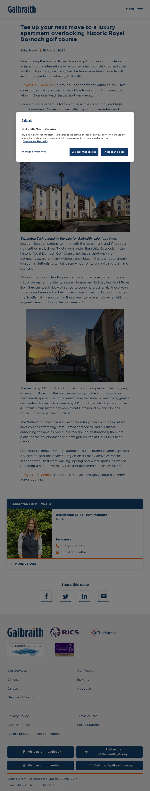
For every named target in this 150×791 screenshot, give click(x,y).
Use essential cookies (84, 152)
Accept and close (114, 152)
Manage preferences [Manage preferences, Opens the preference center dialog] (34, 152)
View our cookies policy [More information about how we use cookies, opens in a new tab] (35, 141)
